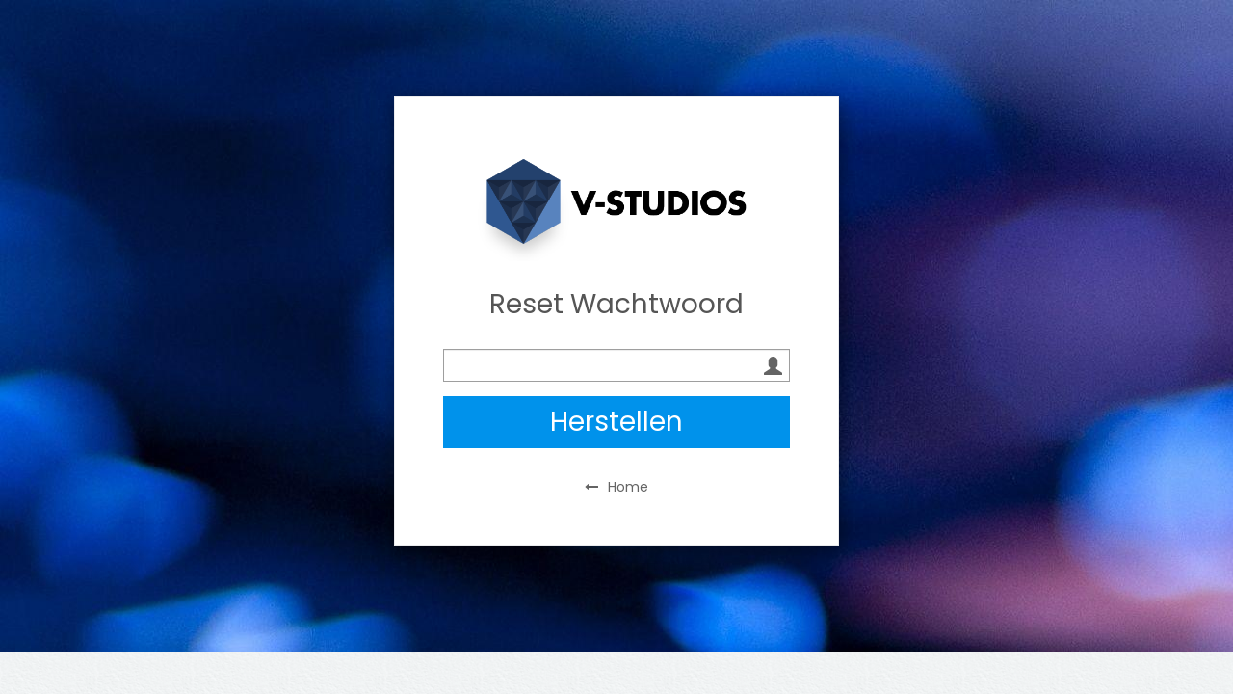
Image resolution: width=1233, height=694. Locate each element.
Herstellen (616, 421)
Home (616, 486)
